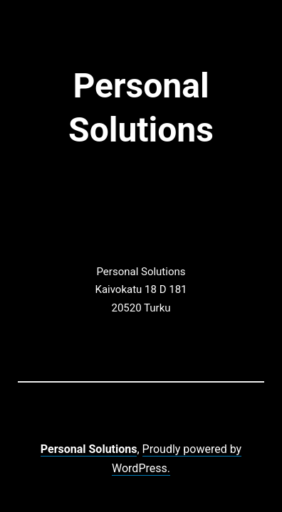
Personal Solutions (89, 449)
